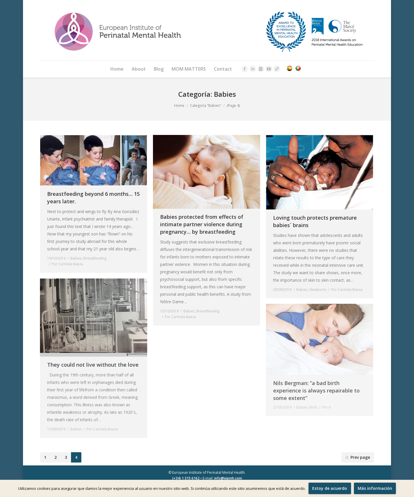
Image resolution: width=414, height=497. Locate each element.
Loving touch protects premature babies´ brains (315, 221)
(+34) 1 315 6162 (186, 478)
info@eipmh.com (228, 478)
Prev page (360, 457)
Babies (76, 258)
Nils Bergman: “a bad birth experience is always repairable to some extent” (316, 390)
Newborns (317, 289)
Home (179, 105)
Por (67, 264)
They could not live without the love (93, 364)
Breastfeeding (94, 258)
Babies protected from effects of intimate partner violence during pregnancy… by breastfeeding (201, 224)
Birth (313, 407)
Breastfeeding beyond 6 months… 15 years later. (93, 197)
